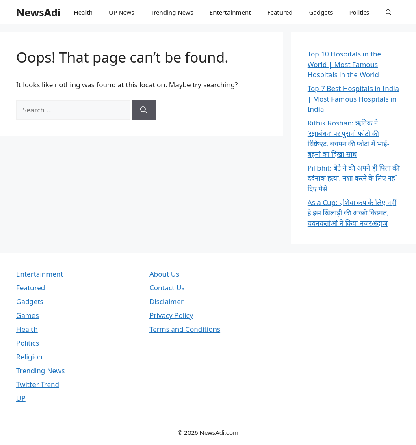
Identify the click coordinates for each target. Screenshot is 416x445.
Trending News (172, 12)
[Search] (144, 110)
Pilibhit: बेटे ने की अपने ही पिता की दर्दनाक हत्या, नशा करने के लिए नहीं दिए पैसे (354, 178)
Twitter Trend (37, 384)
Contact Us (167, 287)
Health (83, 12)
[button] (388, 12)
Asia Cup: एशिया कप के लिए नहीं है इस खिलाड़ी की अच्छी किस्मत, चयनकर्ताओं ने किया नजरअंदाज (352, 213)
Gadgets (321, 12)
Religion (29, 356)
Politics (359, 12)
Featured (280, 12)
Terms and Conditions (185, 329)
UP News (121, 12)
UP (21, 398)
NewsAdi (38, 12)
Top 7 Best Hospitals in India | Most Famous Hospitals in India (353, 99)
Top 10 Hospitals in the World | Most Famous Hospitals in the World (344, 64)
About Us (164, 274)
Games (27, 315)
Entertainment (230, 12)
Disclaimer (167, 301)
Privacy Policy (171, 315)
